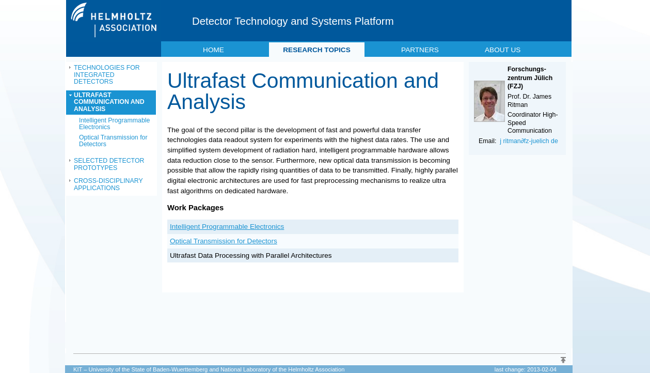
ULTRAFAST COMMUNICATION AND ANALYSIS (109, 102)
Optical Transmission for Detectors (113, 141)
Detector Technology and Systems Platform (293, 21)
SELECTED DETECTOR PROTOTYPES (109, 164)
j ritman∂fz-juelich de (529, 141)
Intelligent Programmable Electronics (114, 124)
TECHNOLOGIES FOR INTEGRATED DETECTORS (107, 74)
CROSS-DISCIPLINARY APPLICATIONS (108, 184)
